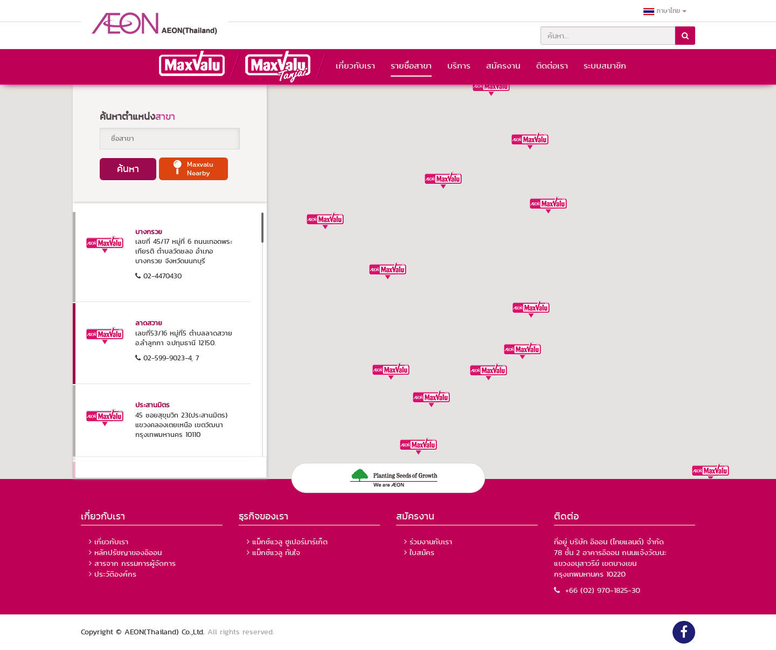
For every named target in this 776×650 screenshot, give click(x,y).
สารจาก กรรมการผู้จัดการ (135, 563)
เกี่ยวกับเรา (355, 65)
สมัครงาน (503, 65)
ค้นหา (128, 169)
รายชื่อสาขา (411, 65)
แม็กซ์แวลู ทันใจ (276, 552)
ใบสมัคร (422, 552)
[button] (530, 138)
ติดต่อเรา (552, 65)
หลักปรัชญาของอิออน (128, 552)
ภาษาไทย (665, 10)
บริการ (458, 65)
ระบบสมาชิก (605, 65)
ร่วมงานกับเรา (431, 541)
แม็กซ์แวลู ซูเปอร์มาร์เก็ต (290, 541)
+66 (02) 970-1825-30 (597, 590)
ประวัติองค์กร (115, 574)
